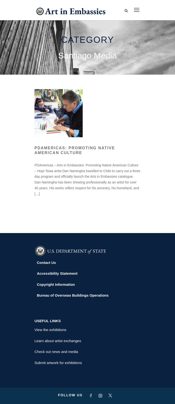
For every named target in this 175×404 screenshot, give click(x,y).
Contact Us (46, 263)
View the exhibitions (50, 330)
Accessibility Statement (57, 273)
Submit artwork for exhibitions (58, 363)
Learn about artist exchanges (57, 341)
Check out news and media (56, 352)
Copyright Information (56, 284)
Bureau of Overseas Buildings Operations (73, 295)
